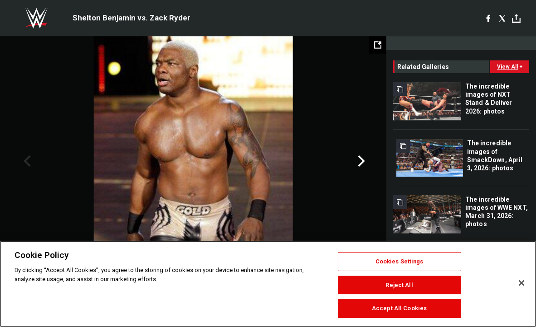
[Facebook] (488, 18)
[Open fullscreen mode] (377, 45)
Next (360, 161)
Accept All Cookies (399, 308)
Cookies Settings (399, 261)
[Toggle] (516, 18)
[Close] (521, 283)
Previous (26, 161)
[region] (268, 284)
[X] (502, 18)
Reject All (399, 285)
